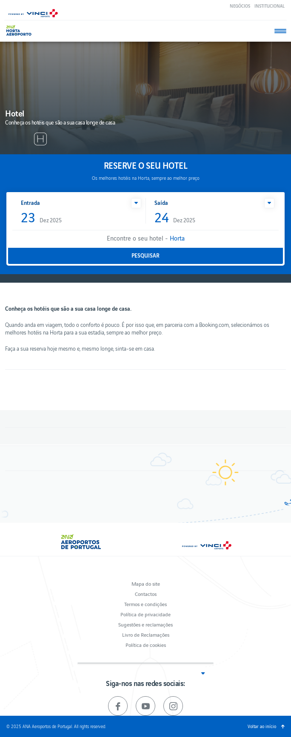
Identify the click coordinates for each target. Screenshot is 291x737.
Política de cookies (146, 644)
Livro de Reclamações (145, 634)
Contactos (146, 593)
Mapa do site (145, 583)
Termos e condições (145, 603)
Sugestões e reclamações (145, 624)
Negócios (240, 6)
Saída (161, 202)
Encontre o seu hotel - (146, 237)
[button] (136, 203)
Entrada (30, 202)
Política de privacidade (145, 614)
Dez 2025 (41, 218)
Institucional (269, 6)
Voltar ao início (262, 726)
